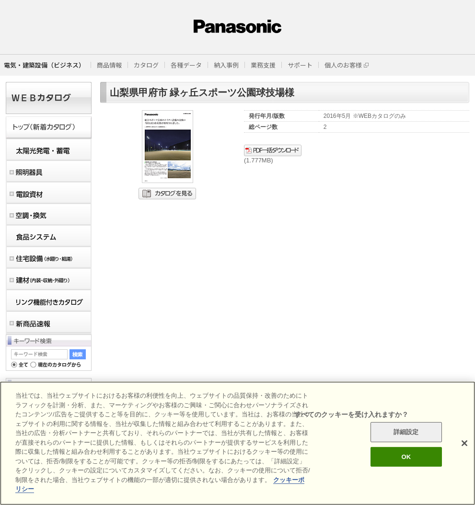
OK (406, 456)
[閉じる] (464, 443)
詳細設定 (406, 432)
